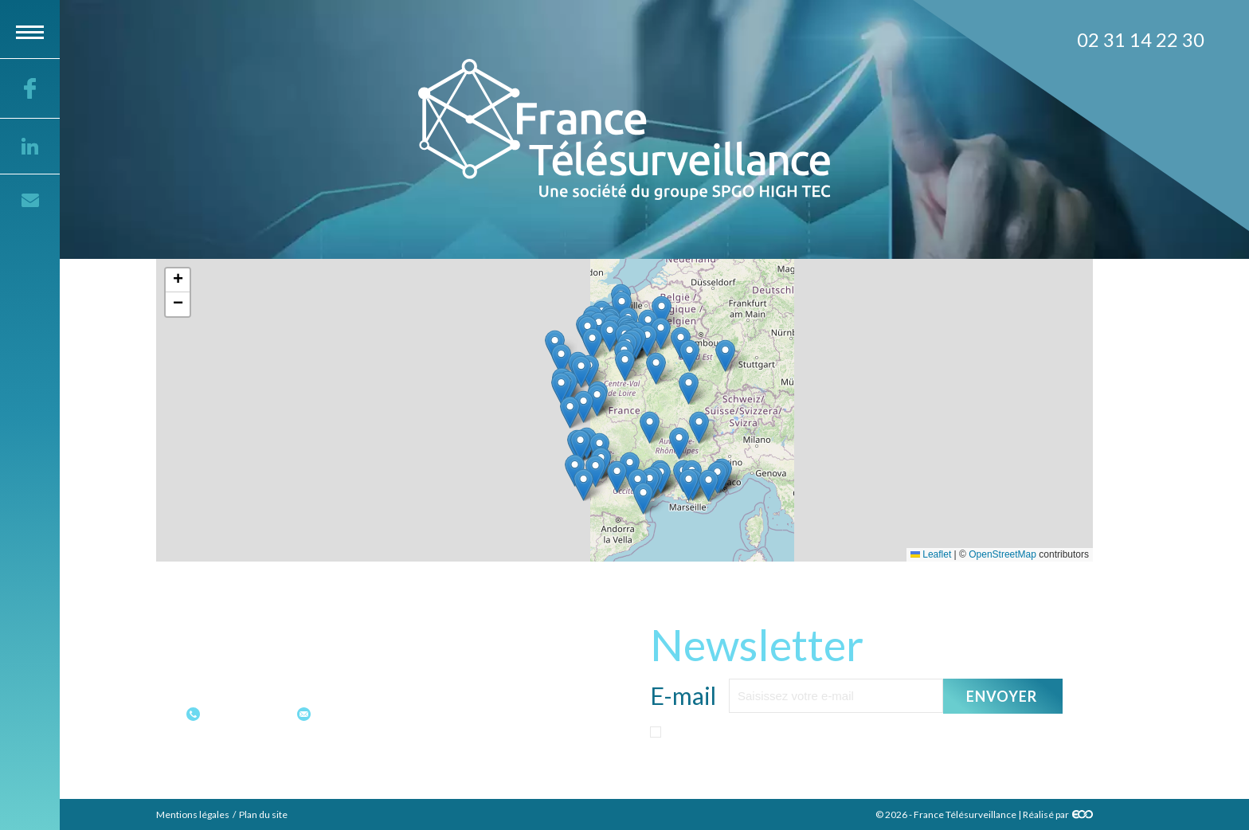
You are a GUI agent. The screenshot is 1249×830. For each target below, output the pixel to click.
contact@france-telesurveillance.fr (410, 714)
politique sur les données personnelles (824, 763)
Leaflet (930, 554)
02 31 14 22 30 (247, 714)
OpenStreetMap (1002, 554)
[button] (708, 485)
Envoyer (1002, 695)
